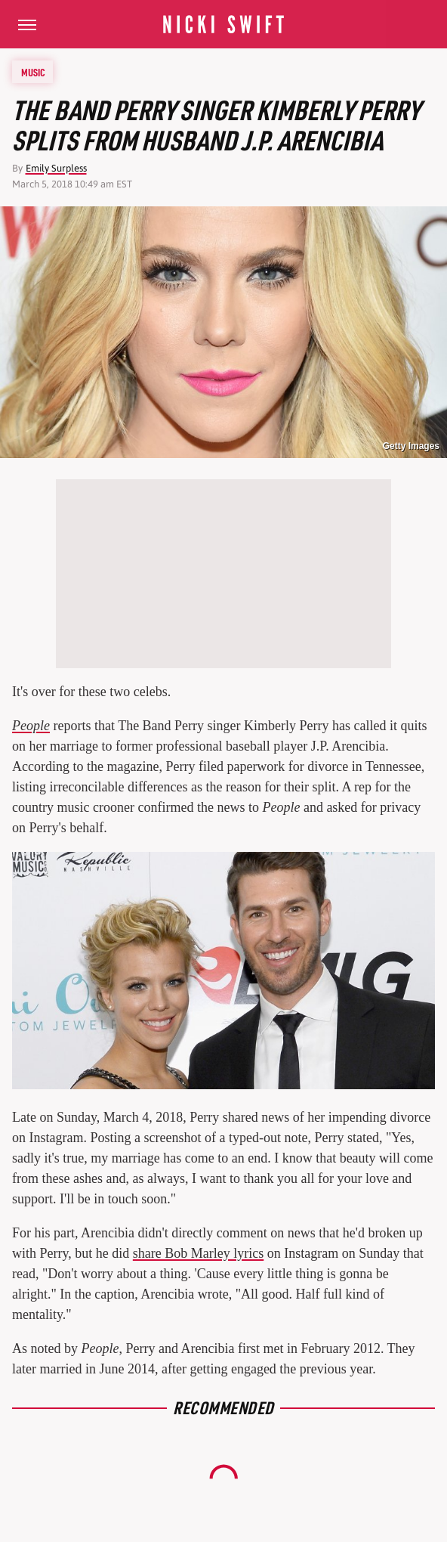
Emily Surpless (56, 168)
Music (33, 72)
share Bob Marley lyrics (198, 1253)
